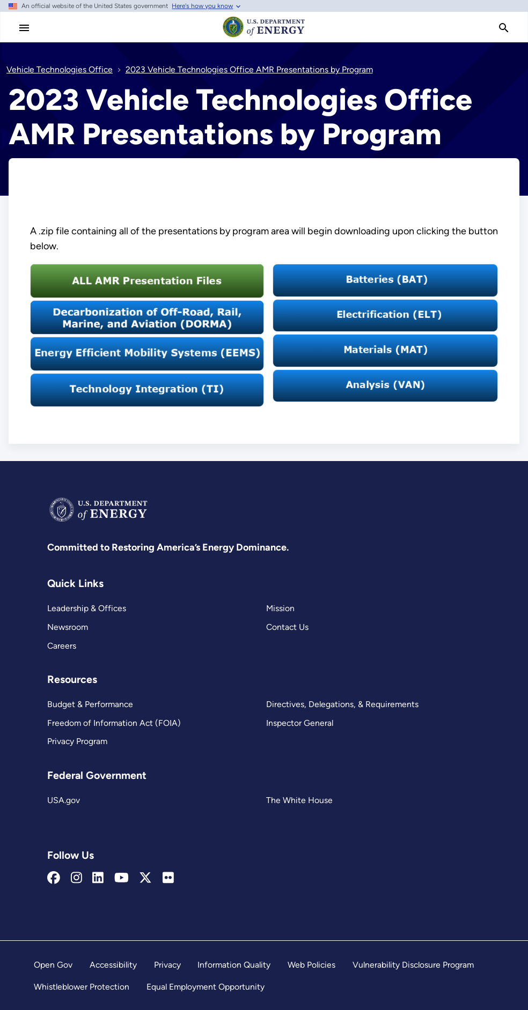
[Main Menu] (24, 28)
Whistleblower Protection (81, 987)
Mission (280, 608)
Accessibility (113, 965)
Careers (61, 646)
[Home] (264, 36)
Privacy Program (77, 741)
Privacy (167, 965)
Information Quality (233, 965)
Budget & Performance (90, 704)
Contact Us (287, 627)
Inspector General (299, 723)
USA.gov (63, 800)
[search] (504, 28)
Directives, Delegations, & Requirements (342, 704)
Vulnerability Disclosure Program (413, 965)
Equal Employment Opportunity (205, 987)
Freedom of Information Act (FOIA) (114, 723)
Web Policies (311, 965)
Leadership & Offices (86, 608)
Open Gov (53, 965)
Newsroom (67, 627)
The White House (299, 800)
